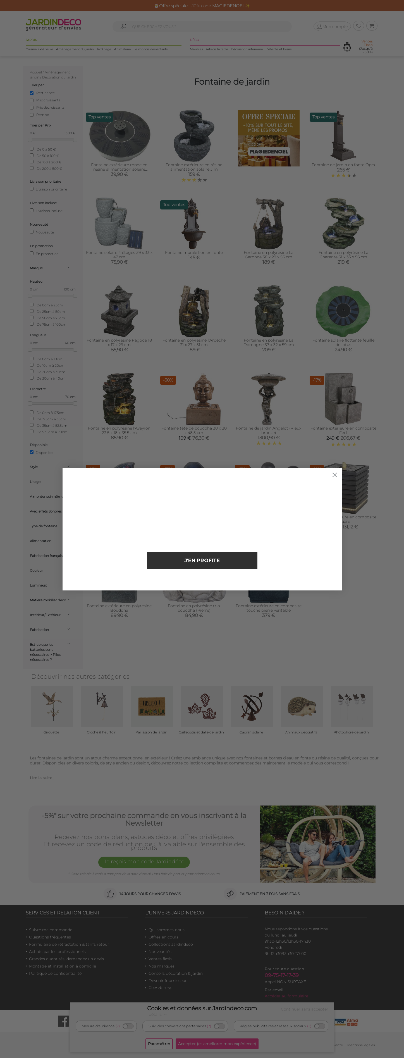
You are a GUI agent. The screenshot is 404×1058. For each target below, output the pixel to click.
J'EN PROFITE (202, 560)
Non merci (202, 579)
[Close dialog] (335, 475)
